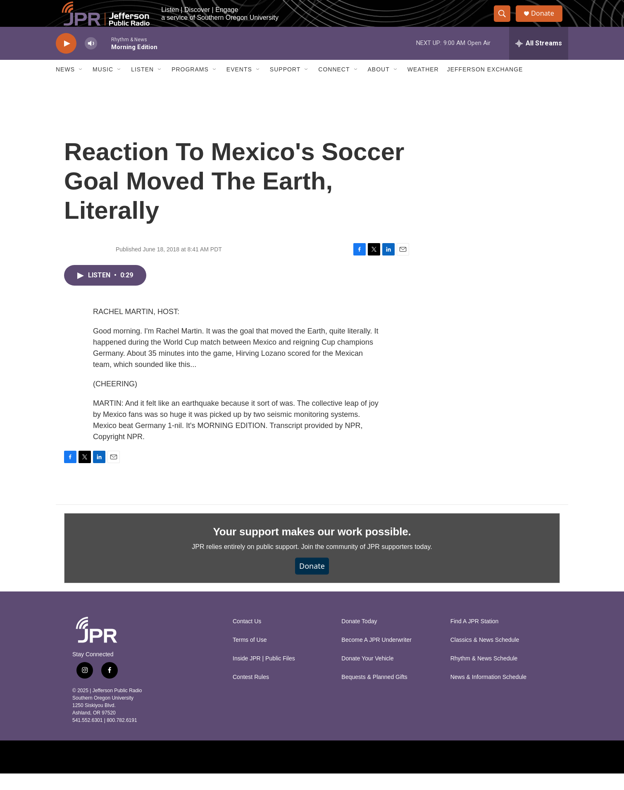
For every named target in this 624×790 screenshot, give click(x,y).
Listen (142, 86)
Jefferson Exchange (485, 86)
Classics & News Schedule (484, 656)
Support (285, 86)
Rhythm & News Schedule (484, 675)
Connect (334, 86)
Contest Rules (251, 694)
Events (239, 86)
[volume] (91, 60)
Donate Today (359, 638)
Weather (423, 86)
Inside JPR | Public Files (264, 675)
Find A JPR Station (474, 638)
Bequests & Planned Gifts (374, 694)
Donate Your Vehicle (367, 675)
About (379, 86)
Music (103, 86)
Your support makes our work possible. (312, 548)
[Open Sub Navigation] (81, 86)
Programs (190, 86)
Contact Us (247, 638)
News (65, 86)
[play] (66, 60)
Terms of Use (250, 656)
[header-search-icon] (505, 22)
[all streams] (538, 59)
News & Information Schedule (488, 694)
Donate (547, 21)
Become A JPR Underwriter (376, 656)
